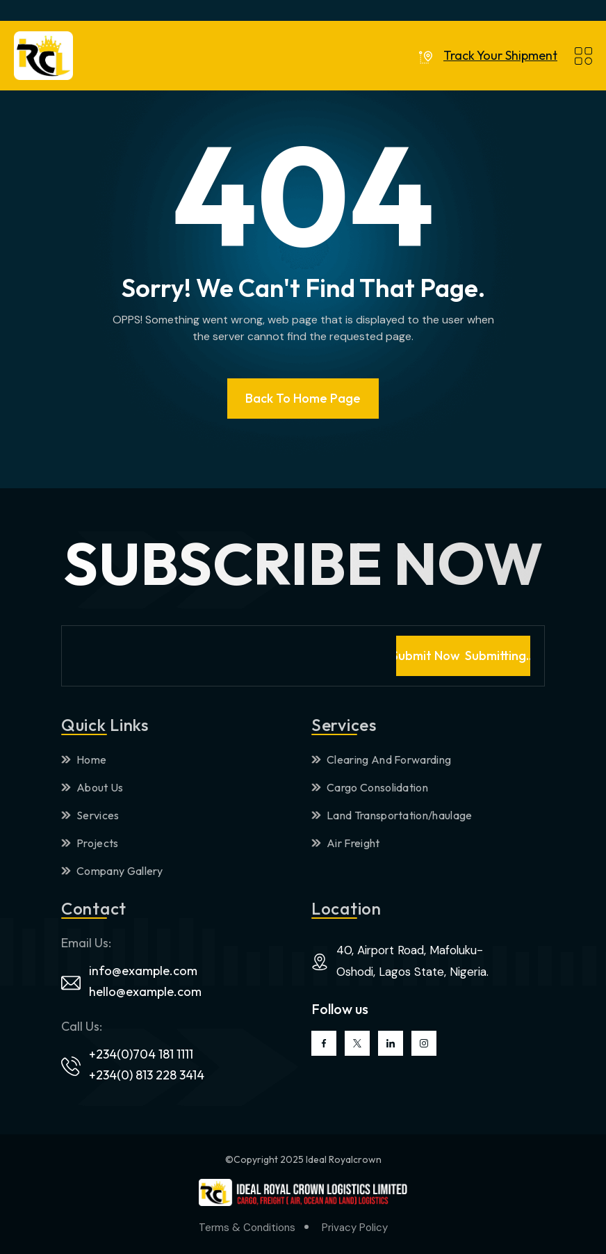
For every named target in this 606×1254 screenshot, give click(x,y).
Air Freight (345, 843)
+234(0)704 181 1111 (141, 1054)
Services (90, 815)
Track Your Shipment (500, 55)
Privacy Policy (355, 1228)
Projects (90, 843)
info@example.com (143, 971)
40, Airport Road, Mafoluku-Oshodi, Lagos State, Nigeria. (412, 960)
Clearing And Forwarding (381, 759)
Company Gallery (112, 871)
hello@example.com (145, 991)
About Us (92, 787)
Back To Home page (303, 398)
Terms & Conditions (247, 1228)
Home (83, 759)
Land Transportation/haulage (392, 815)
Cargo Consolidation (369, 787)
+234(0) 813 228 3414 (146, 1075)
